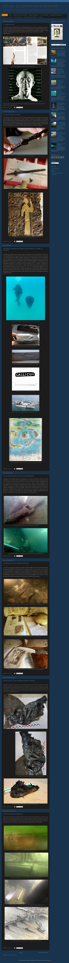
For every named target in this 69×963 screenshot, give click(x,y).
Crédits (40, 17)
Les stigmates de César (8, 24)
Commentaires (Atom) (12, 955)
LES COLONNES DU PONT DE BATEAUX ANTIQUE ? (61, 113)
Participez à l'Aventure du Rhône (20, 15)
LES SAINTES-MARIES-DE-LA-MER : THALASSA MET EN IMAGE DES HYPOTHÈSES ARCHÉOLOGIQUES (61, 135)
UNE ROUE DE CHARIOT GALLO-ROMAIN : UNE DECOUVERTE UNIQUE (60, 82)
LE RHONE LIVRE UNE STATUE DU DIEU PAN (16, 563)
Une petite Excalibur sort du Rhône (11, 114)
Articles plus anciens (43, 952)
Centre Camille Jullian (55, 168)
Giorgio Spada (53, 174)
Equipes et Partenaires (33, 15)
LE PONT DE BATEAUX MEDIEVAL (13, 814)
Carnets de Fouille (17, 17)
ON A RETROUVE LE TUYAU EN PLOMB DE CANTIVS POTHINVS (61, 123)
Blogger (49, 960)
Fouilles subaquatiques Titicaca (56, 173)
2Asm (10, 15)
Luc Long (9, 17)
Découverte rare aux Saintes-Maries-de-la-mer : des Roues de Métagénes (61, 60)
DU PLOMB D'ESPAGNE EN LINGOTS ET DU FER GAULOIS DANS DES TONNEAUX (61, 93)
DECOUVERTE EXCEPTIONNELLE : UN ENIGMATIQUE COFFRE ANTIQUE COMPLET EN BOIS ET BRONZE (61, 71)
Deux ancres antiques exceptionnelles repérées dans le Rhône (61, 104)
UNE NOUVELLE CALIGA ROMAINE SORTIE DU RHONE (19, 680)
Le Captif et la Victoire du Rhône (30, 17)
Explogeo (53, 171)
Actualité (5, 15)
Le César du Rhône (44, 15)
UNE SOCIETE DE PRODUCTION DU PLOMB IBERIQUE (18, 476)
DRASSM (53, 169)
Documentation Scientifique (56, 15)
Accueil (20, 952)
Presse (4, 17)
